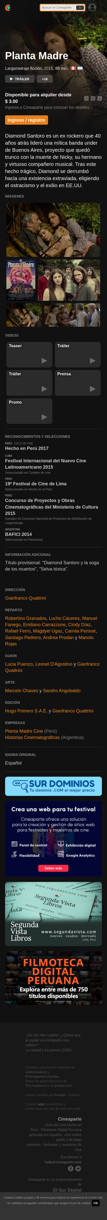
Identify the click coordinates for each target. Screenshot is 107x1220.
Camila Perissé (80, 631)
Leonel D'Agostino (53, 664)
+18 (45, 79)
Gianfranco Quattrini (25, 598)
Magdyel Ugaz (47, 631)
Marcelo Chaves (21, 690)
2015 (48, 68)
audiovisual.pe (36, 1072)
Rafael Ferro (17, 631)
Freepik (59, 1095)
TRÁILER (19, 79)
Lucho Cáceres (64, 618)
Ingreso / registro (26, 120)
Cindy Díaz (79, 624)
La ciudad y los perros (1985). (48, 1050)
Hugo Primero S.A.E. (26, 710)
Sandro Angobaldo (62, 690)
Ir (80, 7)
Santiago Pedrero (23, 637)
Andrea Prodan (58, 637)
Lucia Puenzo (19, 664)
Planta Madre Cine (24, 731)
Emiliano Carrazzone (44, 624)
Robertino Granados (25, 618)
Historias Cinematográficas (32, 737)
